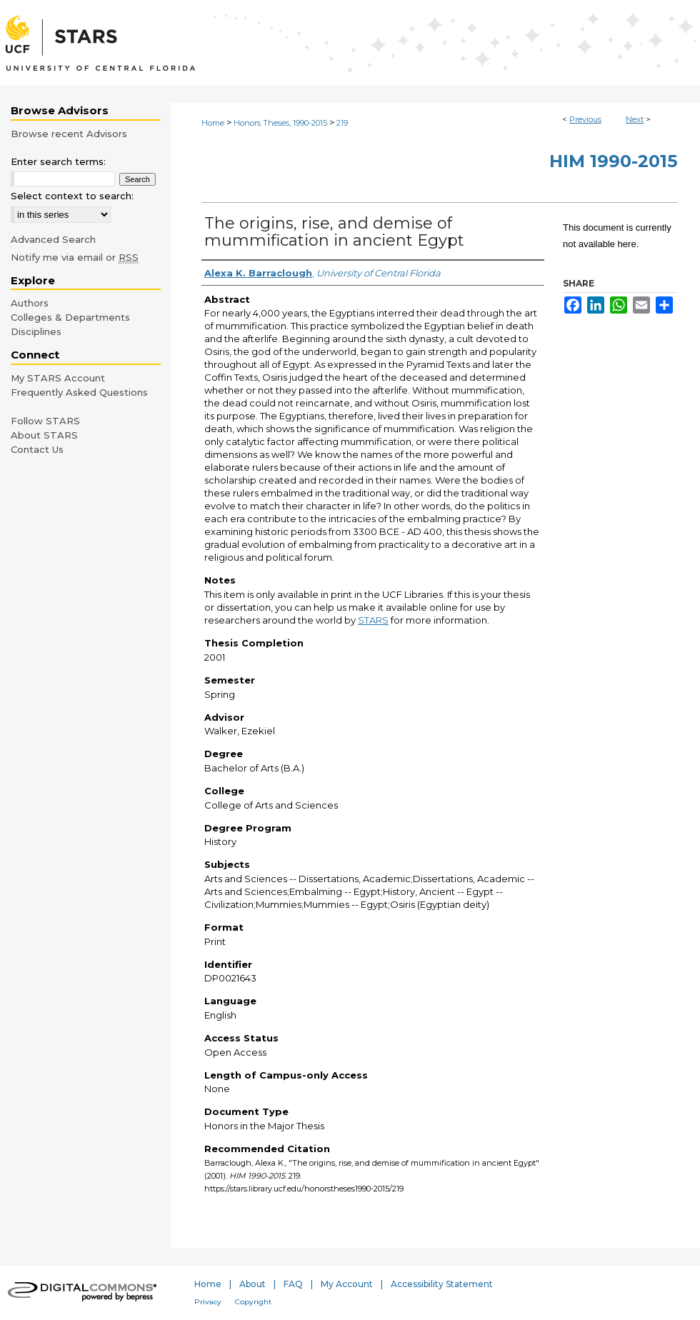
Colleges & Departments (70, 317)
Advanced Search (53, 239)
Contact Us (37, 449)
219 (342, 123)
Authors (30, 303)
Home (212, 123)
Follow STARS (45, 420)
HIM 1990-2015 (613, 161)
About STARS (44, 435)
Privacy (207, 1301)
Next (635, 119)
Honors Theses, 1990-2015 (280, 123)
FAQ (293, 1284)
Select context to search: (72, 195)
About (252, 1284)
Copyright (253, 1301)
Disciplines (36, 331)
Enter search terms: (58, 161)
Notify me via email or (75, 257)
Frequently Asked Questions (79, 392)
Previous (585, 119)
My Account (347, 1284)
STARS (373, 620)
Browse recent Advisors (69, 133)
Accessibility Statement (442, 1284)
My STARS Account (58, 378)
